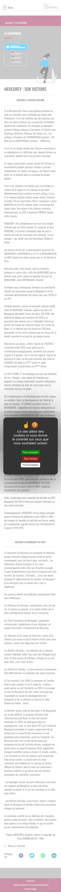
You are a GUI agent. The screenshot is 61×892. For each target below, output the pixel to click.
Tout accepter (30, 452)
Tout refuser (30, 458)
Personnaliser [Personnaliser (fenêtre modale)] (31, 465)
